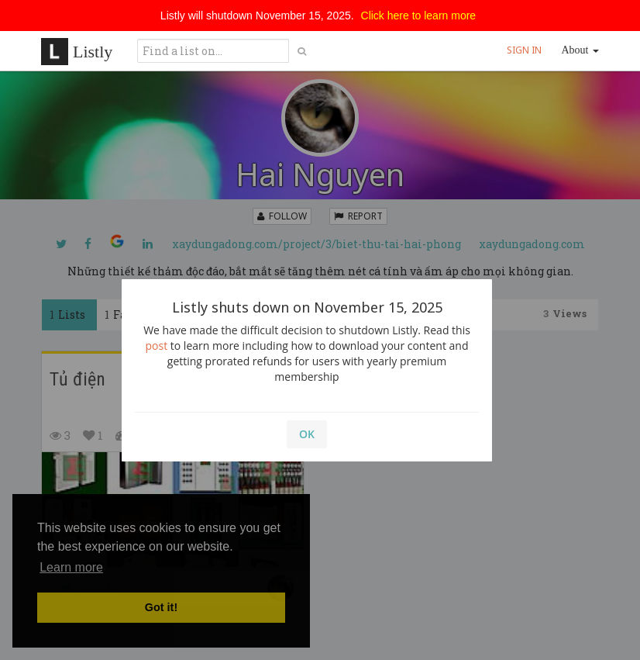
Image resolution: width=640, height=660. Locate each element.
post (157, 345)
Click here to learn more (419, 15)
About (581, 50)
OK (307, 434)
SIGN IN (524, 50)
